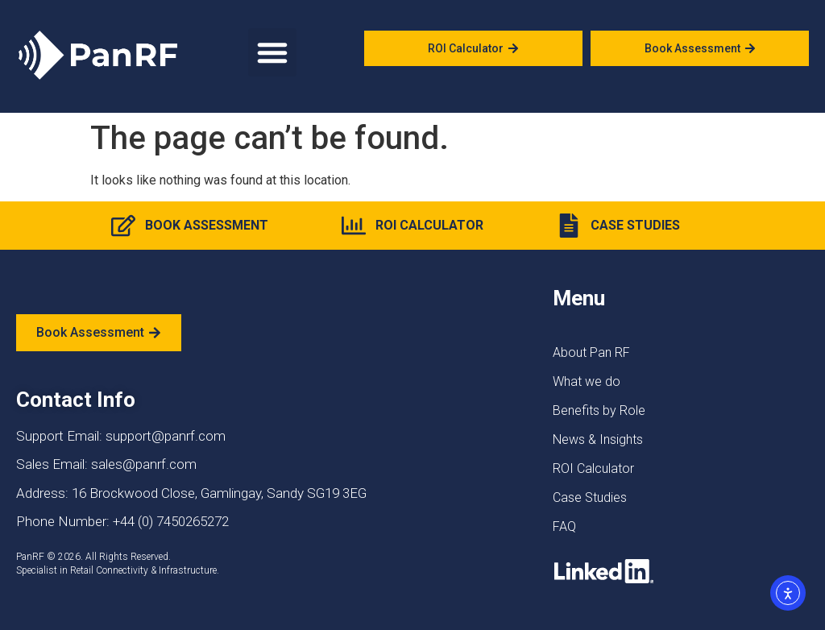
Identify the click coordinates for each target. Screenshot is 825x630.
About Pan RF (591, 352)
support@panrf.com (166, 436)
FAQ (564, 526)
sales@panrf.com (144, 464)
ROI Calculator (593, 468)
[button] (272, 52)
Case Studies (590, 497)
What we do (586, 381)
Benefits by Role (599, 410)
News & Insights (598, 439)
